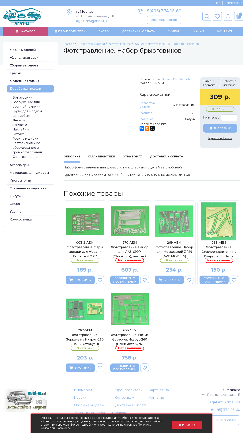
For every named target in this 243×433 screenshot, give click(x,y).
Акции (198, 31)
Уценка (15, 212)
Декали (19, 120)
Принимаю (187, 423)
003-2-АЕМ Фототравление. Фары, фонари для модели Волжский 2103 (85, 249)
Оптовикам (124, 398)
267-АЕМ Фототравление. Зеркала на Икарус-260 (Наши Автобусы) (85, 337)
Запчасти (20, 125)
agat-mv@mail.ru (91, 21)
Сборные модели (24, 65)
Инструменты (21, 181)
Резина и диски (26, 139)
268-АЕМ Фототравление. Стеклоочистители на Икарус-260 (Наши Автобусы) (218, 249)
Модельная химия (24, 81)
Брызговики (23, 98)
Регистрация (233, 3)
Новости (122, 413)
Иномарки (83, 390)
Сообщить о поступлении (124, 280)
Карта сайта (159, 390)
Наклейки (21, 129)
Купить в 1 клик (220, 138)
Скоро (104, 31)
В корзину (220, 128)
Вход (216, 3)
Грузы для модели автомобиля (27, 114)
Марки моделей (23, 50)
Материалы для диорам (29, 173)
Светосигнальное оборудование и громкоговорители (28, 147)
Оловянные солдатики (28, 188)
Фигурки (17, 196)
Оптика (18, 134)
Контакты (225, 31)
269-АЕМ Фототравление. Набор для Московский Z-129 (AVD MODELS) (174, 249)
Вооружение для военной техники (27, 104)
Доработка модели (25, 89)
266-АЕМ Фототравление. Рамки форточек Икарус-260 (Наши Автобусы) (129, 337)
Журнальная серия (25, 58)
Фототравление (25, 157)
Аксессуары (19, 165)
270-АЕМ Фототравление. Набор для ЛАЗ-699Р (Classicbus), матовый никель (129, 249)
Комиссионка (21, 219)
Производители (129, 390)
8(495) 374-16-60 (164, 10)
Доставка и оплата (131, 405)
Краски (15, 73)
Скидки (174, 31)
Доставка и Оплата (138, 31)
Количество (211, 118)
